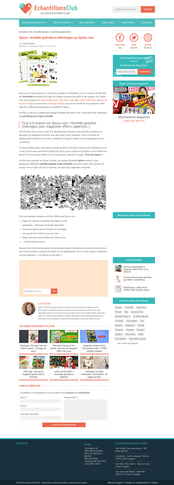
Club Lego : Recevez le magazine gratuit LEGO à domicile (33, 374)
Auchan (118, 307)
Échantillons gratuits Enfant (60, 32)
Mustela (118, 325)
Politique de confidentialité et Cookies (141, 482)
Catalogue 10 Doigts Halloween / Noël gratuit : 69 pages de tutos (94, 374)
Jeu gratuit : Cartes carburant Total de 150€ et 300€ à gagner (132, 457)
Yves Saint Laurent (137, 339)
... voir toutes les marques (126, 343)
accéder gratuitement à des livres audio (56, 100)
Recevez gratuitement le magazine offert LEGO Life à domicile (135, 269)
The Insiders (131, 321)
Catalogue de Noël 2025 (95, 461)
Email (23, 405)
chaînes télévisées (87, 100)
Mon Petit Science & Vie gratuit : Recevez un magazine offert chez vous (63, 348)
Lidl (142, 321)
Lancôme (119, 321)
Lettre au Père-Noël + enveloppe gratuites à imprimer (64, 374)
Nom (23, 397)
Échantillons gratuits (33, 22)
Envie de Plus (137, 312)
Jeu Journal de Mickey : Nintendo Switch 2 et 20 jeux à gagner (130, 472)
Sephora (118, 334)
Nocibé (141, 325)
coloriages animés (55, 103)
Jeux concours (86, 22)
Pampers (119, 330)
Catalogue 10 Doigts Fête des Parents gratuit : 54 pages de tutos (33, 348)
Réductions (127, 22)
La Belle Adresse (140, 316)
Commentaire (71, 397)
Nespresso (130, 325)
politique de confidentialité (78, 392)
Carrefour (129, 307)
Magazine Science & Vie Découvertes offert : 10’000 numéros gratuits (94, 348)
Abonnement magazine (134, 118)
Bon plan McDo (91, 458)
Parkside (130, 330)
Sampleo (141, 330)
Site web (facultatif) (29, 414)
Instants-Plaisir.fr (122, 316)
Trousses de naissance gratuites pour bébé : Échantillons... (137, 278)
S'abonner (144, 71)
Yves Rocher (120, 339)
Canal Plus (141, 307)
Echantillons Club (25, 32)
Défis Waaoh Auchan (94, 451)
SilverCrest (130, 334)
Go (54, 291)
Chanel (118, 312)
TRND (140, 334)
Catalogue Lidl (91, 448)
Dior (126, 312)
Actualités (146, 22)
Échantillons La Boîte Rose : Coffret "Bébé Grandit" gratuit (136, 288)
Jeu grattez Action (93, 463)
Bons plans (108, 22)
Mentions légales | (116, 482)
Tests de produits (62, 22)
